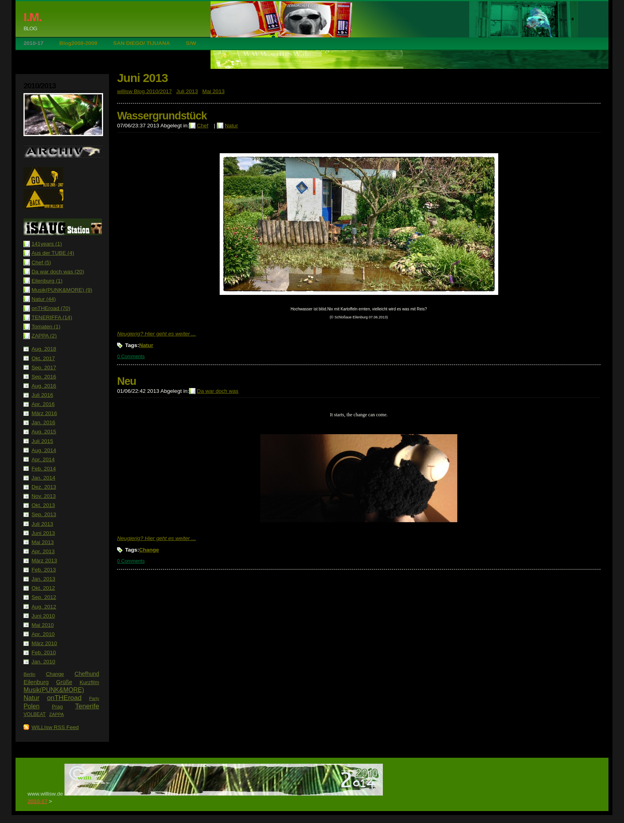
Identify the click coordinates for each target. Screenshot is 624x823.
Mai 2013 (42, 542)
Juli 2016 (42, 395)
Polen (31, 706)
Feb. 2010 (43, 652)
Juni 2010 (43, 616)
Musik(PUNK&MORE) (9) (61, 290)
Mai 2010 (42, 625)
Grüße (64, 682)
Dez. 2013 (43, 487)
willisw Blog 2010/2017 (144, 91)
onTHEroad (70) (50, 308)
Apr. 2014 (43, 459)
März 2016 (44, 413)
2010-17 (33, 43)
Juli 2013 (42, 524)
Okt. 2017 (43, 358)
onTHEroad (64, 698)
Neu (126, 381)
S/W (191, 43)
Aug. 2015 (43, 432)
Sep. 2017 (43, 368)
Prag (57, 707)
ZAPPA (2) (44, 336)
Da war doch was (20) (57, 272)
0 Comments (130, 356)
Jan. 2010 (43, 662)
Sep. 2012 (43, 597)
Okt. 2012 (43, 588)
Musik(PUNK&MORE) (53, 689)
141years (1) (46, 244)
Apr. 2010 (43, 634)
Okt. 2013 (43, 505)
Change (55, 674)
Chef (203, 126)
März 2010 (44, 643)
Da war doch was (217, 391)
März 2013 (44, 561)
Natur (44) (43, 299)
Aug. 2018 (43, 349)
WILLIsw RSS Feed (55, 727)
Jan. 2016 (43, 422)
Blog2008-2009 (78, 43)
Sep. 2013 (43, 514)
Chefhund (86, 674)
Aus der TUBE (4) (52, 253)
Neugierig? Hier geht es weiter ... (156, 334)
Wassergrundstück (162, 116)
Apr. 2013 (43, 551)
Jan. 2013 (43, 579)
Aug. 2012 (43, 607)
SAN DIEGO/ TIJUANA (141, 43)
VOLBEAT (34, 714)
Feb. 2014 (43, 469)
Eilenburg (36, 682)
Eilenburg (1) (46, 281)
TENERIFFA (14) (51, 317)
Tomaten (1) (45, 327)
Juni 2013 (43, 533)
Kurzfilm (89, 682)
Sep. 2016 (43, 377)
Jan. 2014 (43, 478)
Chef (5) (41, 262)
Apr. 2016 (43, 404)
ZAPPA (56, 714)
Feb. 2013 (43, 570)
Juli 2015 (42, 441)
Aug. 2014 (43, 450)
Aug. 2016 (43, 386)
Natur (31, 697)
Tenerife (87, 706)
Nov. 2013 (43, 496)
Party (94, 698)
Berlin (29, 674)
